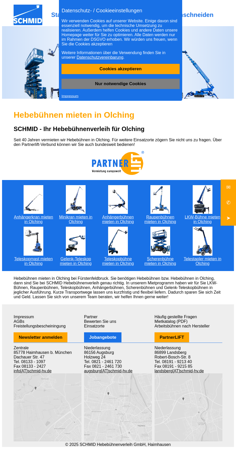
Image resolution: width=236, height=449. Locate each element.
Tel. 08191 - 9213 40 (173, 362)
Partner (90, 317)
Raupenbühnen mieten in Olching (160, 217)
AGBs (19, 321)
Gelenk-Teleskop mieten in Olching (76, 259)
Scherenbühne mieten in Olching (160, 259)
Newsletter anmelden (40, 337)
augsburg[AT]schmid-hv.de (108, 371)
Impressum (69, 96)
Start (58, 14)
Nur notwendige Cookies (120, 83)
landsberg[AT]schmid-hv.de (179, 371)
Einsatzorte (94, 326)
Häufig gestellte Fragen (176, 317)
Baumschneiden (189, 14)
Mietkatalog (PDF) (171, 321)
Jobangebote (102, 337)
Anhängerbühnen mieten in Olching (118, 217)
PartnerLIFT (172, 337)
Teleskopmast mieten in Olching (33, 259)
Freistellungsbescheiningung (40, 326)
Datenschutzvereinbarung (100, 57)
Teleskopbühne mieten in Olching (118, 259)
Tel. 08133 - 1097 (29, 362)
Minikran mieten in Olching (76, 217)
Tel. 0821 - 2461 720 (102, 362)
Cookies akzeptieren (120, 68)
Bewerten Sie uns (100, 321)
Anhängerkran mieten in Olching (33, 217)
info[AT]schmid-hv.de (33, 371)
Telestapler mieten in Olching (202, 259)
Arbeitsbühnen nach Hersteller (182, 326)
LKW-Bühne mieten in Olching (202, 217)
